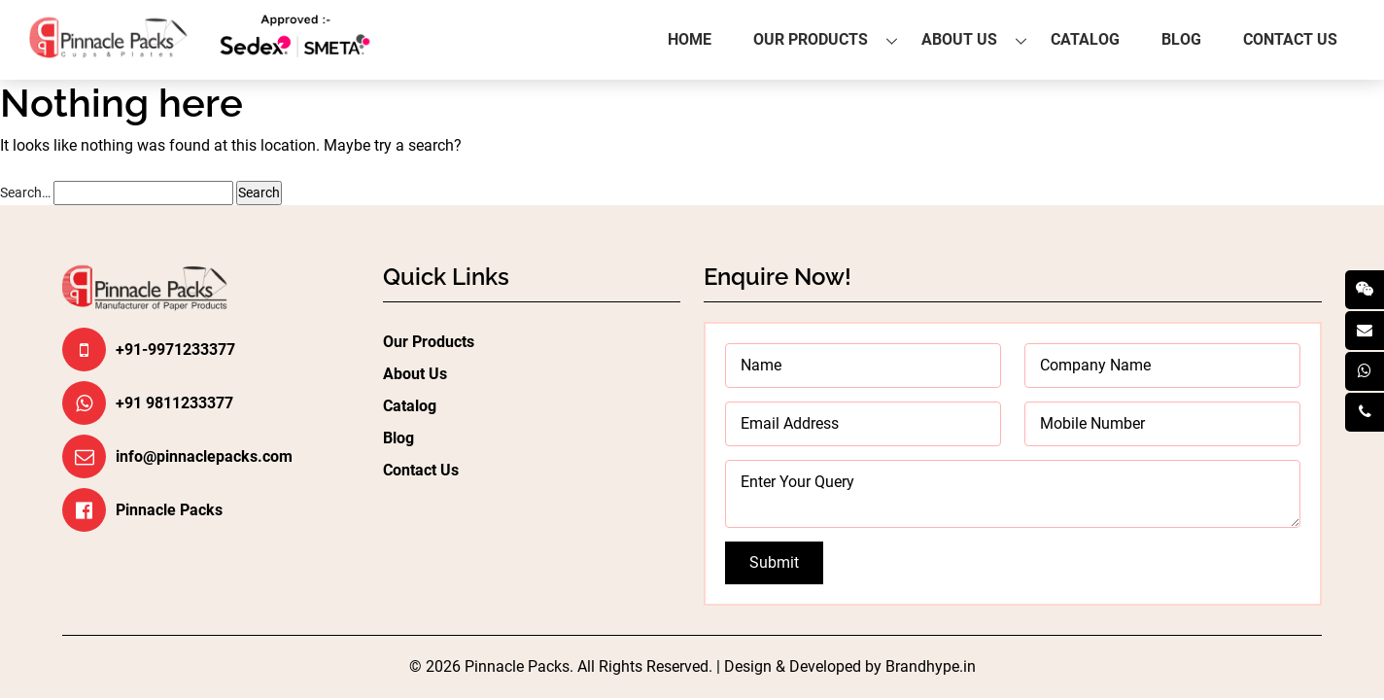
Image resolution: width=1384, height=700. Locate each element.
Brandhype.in (930, 666)
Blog (1181, 39)
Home (689, 39)
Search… (25, 192)
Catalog (1085, 39)
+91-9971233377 (175, 349)
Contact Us (1290, 39)
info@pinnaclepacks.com (204, 456)
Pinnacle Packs (169, 510)
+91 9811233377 (174, 403)
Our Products (810, 39)
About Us (959, 39)
